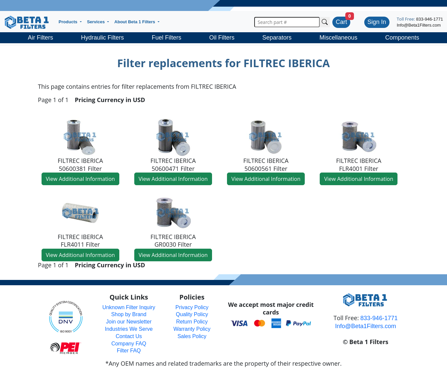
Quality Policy (192, 314)
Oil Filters (221, 37)
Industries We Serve (129, 329)
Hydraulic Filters (102, 37)
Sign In (377, 22)
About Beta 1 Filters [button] (135, 21)
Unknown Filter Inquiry (128, 307)
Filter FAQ (129, 350)
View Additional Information (80, 179)
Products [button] (68, 21)
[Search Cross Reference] (325, 22)
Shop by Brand (129, 314)
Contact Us (129, 336)
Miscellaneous (338, 37)
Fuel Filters (166, 37)
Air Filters (40, 37)
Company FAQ (128, 343)
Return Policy (192, 321)
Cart (341, 22)
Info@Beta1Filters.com (419, 25)
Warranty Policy (191, 329)
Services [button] (96, 21)
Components (402, 37)
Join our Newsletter (129, 321)
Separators (276, 37)
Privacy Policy (192, 307)
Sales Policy (191, 336)
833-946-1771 (429, 19)
